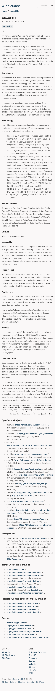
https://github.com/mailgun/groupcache (25, 575)
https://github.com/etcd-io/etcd (27, 469)
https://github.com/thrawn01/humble (23, 612)
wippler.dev (11, 6)
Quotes (32, 661)
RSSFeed (40, 682)
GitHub (5, 682)
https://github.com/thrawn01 (20, 628)
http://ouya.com (15, 559)
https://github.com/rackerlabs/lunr (27, 501)
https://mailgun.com (16, 569)
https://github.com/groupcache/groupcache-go (29, 445)
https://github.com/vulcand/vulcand (30, 492)
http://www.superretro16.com (33, 538)
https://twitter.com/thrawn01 (20, 626)
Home (4, 11)
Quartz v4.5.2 (19, 679)
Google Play (36, 590)
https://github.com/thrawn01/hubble (31, 454)
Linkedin (32, 664)
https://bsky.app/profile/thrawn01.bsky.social (27, 637)
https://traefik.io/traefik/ (24, 495)
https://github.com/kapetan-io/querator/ (25, 593)
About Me (14, 11)
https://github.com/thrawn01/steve (23, 603)
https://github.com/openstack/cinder (30, 519)
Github (32, 667)
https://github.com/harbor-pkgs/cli (22, 609)
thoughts (8, 26)
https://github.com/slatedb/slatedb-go (33, 460)
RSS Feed (6, 658)
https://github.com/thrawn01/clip (22, 587)
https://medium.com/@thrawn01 (21, 634)
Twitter (32, 673)
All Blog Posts (8, 655)
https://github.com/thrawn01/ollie (22, 606)
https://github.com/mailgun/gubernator (24, 572)
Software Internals (37, 652)
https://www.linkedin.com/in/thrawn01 (24, 631)
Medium (32, 670)
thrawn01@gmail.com (16, 623)
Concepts (33, 658)
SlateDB (32, 655)
